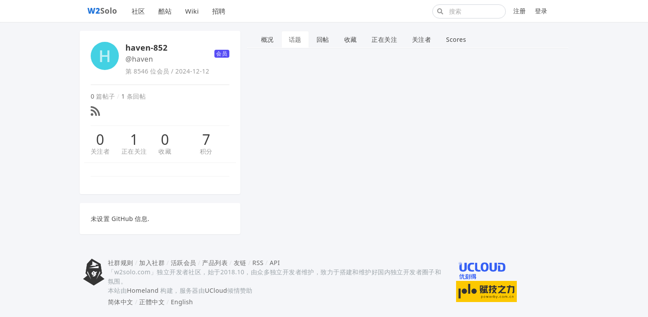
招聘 (219, 11)
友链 (240, 262)
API (274, 262)
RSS (257, 262)
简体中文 (120, 302)
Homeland (142, 290)
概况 (267, 39)
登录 (541, 11)
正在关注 (134, 151)
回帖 (323, 39)
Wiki (192, 11)
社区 (138, 11)
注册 (519, 11)
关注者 (100, 151)
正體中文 (152, 302)
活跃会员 (183, 262)
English (182, 302)
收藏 (164, 151)
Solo (103, 10)
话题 (295, 39)
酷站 (165, 11)
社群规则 (120, 262)
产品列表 (215, 262)
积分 (206, 151)
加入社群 (152, 262)
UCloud (216, 290)
